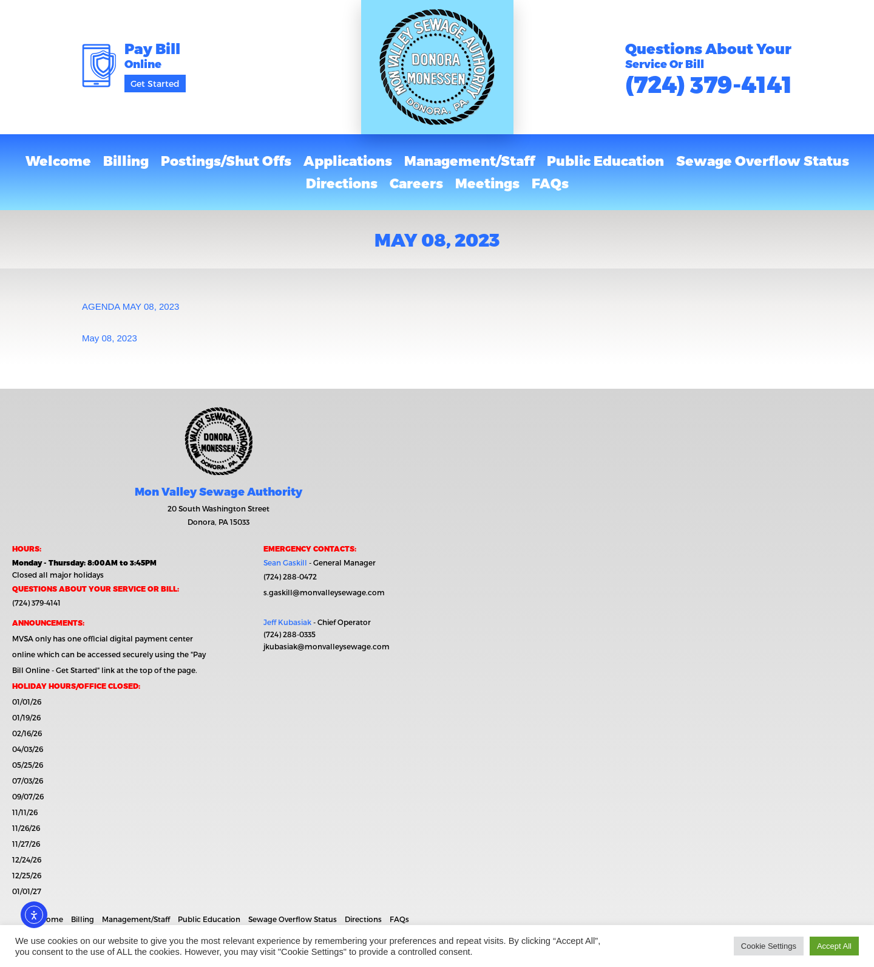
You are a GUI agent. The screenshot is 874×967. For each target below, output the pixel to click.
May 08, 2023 (109, 338)
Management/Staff (469, 160)
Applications (347, 160)
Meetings (487, 183)
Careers (416, 183)
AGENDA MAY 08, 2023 (130, 306)
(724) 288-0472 (290, 576)
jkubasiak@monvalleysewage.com (326, 646)
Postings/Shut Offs (226, 160)
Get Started (155, 83)
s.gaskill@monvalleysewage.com (324, 592)
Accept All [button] (834, 946)
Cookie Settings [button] (768, 946)
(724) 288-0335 (289, 634)
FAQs (550, 183)
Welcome (58, 160)
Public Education (605, 160)
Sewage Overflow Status (762, 160)
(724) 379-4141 (708, 83)
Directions (342, 183)
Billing (126, 160)
